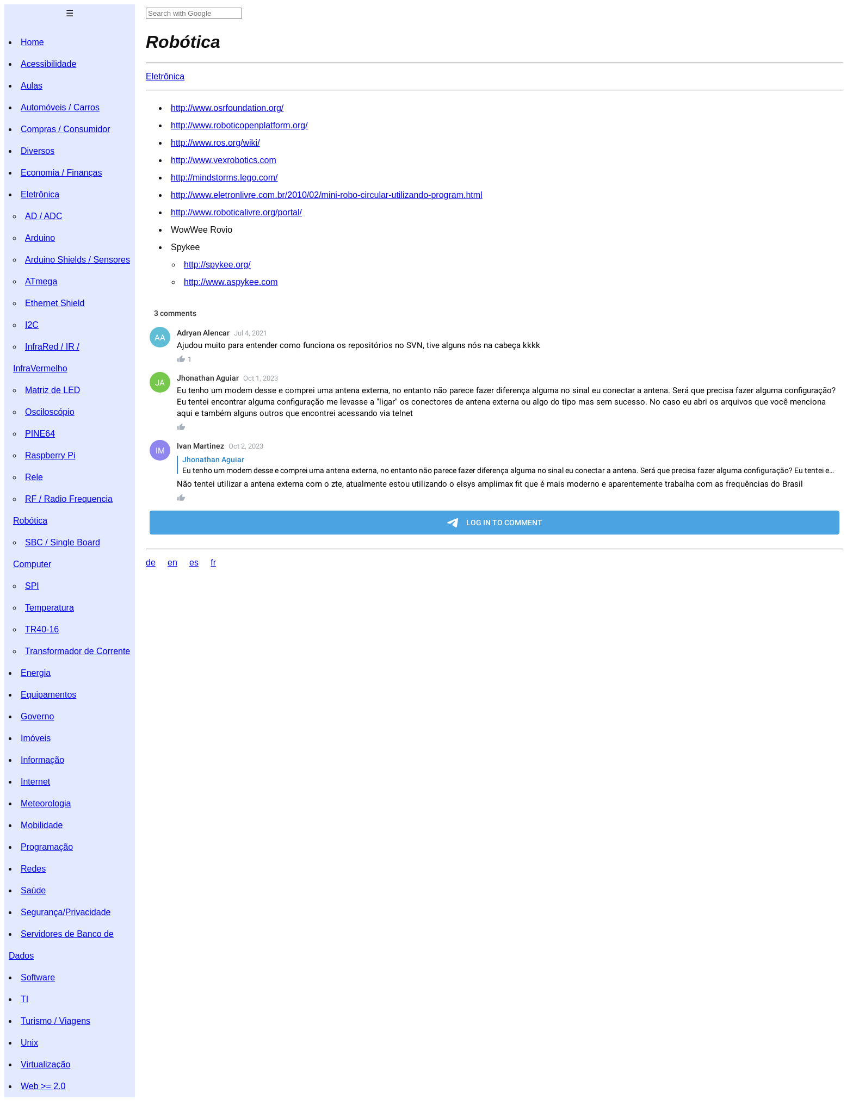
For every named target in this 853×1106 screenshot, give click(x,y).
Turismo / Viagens (55, 1021)
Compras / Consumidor (65, 129)
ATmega (41, 281)
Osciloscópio (50, 412)
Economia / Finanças (61, 172)
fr (213, 562)
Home (32, 42)
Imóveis (36, 738)
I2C (32, 325)
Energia (36, 673)
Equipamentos (48, 694)
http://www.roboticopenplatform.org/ (239, 125)
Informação (42, 760)
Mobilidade (42, 825)
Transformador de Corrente (77, 651)
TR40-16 (42, 629)
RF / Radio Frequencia (69, 499)
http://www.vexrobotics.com (223, 160)
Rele (34, 477)
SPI (32, 586)
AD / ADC (43, 216)
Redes (33, 868)
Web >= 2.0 (43, 1086)
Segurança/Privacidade (65, 912)
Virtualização (45, 1064)
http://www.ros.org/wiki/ (215, 142)
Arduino (40, 238)
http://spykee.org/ (217, 264)
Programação (47, 847)
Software (38, 977)
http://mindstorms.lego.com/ (224, 177)
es (194, 562)
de (151, 562)
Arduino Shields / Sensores (77, 259)
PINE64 (40, 433)
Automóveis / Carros (60, 107)
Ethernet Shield (54, 303)
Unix (29, 1042)
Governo (37, 716)
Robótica (30, 520)
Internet (35, 781)
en (172, 562)
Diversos (37, 151)
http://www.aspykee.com (231, 282)
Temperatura (49, 607)
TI (24, 999)
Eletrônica (40, 194)
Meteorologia (46, 803)
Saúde (33, 890)
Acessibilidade (48, 64)
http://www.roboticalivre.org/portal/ (236, 212)
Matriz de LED (52, 390)
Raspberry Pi (50, 455)
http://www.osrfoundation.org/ (227, 108)
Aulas (31, 85)
